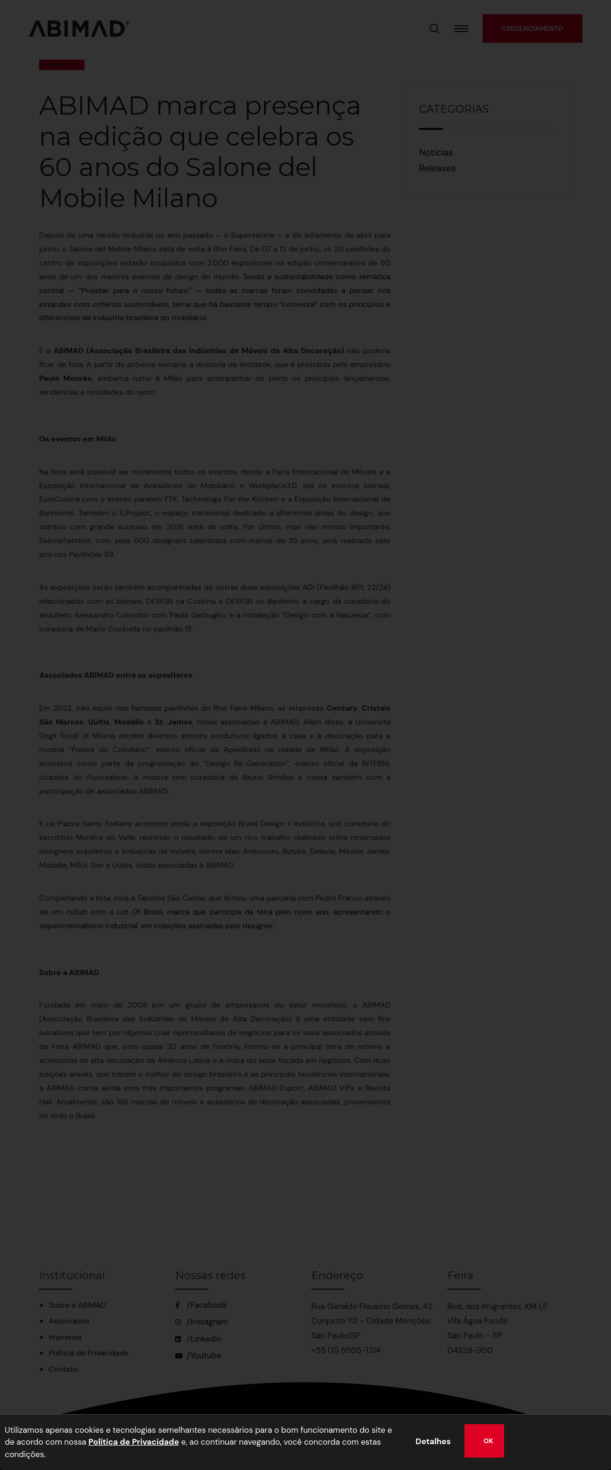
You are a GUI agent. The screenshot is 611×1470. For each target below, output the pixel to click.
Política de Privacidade (133, 1442)
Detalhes (433, 1441)
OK (488, 1441)
